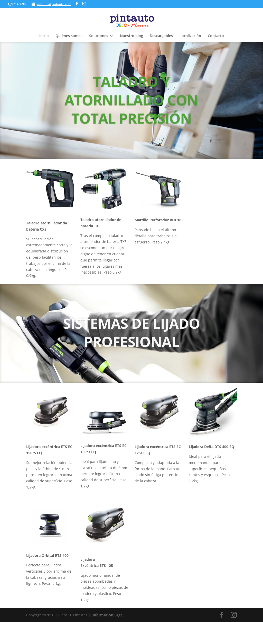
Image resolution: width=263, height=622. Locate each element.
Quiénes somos (68, 36)
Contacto (216, 36)
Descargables (161, 36)
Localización (190, 36)
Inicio (44, 36)
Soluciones (98, 36)
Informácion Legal (107, 614)
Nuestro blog (131, 36)
